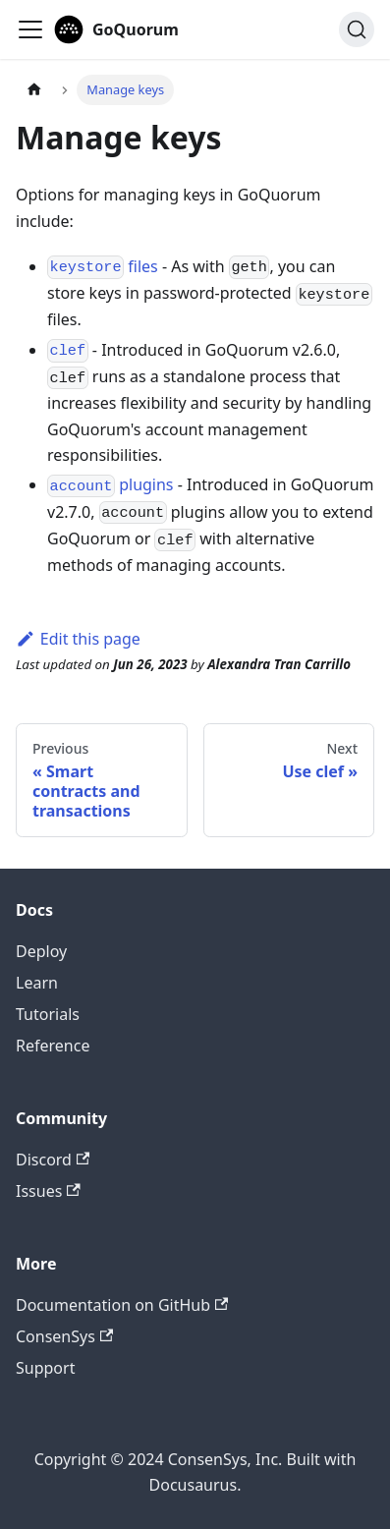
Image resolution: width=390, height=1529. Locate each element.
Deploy (41, 951)
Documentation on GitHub (122, 1305)
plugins (110, 484)
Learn (37, 982)
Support (45, 1368)
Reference (52, 1045)
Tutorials (48, 1014)
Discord (52, 1159)
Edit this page (78, 639)
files (102, 266)
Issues (48, 1191)
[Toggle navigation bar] (30, 29)
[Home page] (34, 90)
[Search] (356, 29)
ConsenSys (64, 1336)
